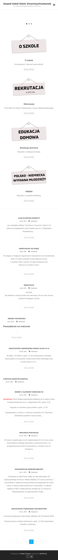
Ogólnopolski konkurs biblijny (29, 469)
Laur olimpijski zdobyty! (29, 218)
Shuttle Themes (25, 554)
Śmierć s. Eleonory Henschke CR (29, 392)
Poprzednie (11, 542)
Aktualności (34, 221)
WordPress (43, 554)
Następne (47, 542)
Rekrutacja (29, 285)
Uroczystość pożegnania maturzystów (29, 509)
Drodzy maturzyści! (17, 319)
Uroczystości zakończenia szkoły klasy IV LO (29, 348)
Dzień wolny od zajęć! (29, 249)
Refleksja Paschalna (29, 433)
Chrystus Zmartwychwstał (15, 379)
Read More (29, 69)
